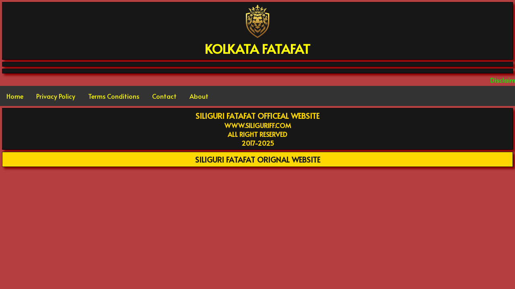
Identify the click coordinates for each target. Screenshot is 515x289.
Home (14, 96)
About (199, 96)
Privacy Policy (55, 96)
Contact (164, 96)
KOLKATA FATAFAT (257, 48)
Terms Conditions (113, 96)
